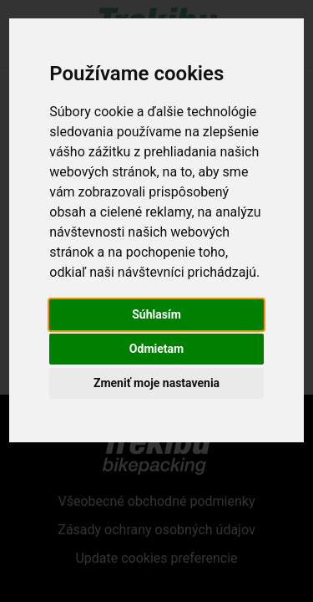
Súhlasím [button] (156, 314)
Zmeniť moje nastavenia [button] (156, 383)
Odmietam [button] (156, 348)
